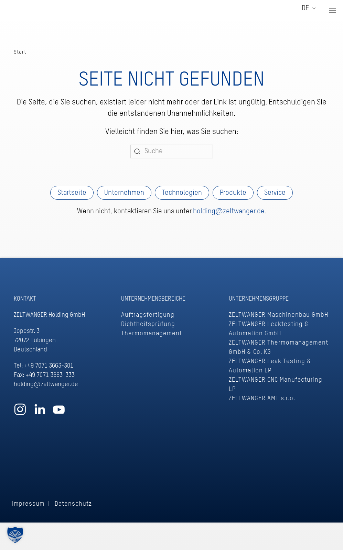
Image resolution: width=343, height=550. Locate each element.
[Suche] (171, 151)
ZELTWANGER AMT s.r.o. (262, 398)
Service (275, 193)
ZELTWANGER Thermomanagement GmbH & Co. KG (278, 347)
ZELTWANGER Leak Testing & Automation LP (270, 366)
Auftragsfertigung (147, 315)
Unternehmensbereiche (153, 299)
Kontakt (25, 299)
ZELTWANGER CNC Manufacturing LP (275, 384)
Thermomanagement (151, 333)
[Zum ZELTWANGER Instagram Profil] (20, 413)
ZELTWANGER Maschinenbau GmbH (278, 315)
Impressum (28, 504)
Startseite (71, 193)
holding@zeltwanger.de (229, 211)
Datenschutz (73, 504)
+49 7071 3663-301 (48, 366)
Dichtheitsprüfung (148, 324)
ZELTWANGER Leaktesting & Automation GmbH (269, 329)
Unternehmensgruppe (259, 299)
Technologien (182, 193)
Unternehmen (124, 193)
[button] (332, 10)
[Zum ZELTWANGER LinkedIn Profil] (39, 413)
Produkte (233, 193)
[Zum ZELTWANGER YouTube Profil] (59, 413)
